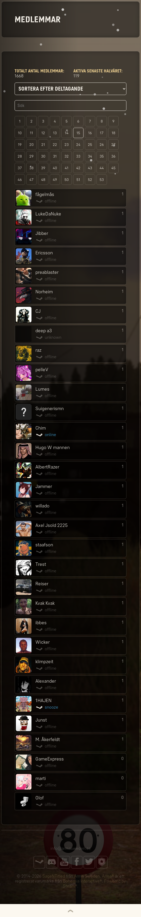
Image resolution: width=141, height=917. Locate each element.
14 (66, 133)
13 (55, 133)
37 (20, 168)
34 (90, 156)
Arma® (108, 876)
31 (55, 156)
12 (43, 133)
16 (90, 133)
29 (31, 156)
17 (102, 133)
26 (102, 144)
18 (113, 133)
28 (20, 156)
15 (78, 133)
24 (78, 144)
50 (67, 180)
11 (31, 133)
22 (55, 144)
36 (113, 156)
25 (90, 144)
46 (20, 180)
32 (67, 156)
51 (78, 180)
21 (43, 144)
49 (55, 180)
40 (55, 168)
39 (43, 168)
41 (66, 168)
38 (31, 168)
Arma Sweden (87, 876)
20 (31, 144)
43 (90, 168)
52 (90, 180)
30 (43, 156)
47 (31, 180)
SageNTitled (53, 876)
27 (113, 144)
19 (20, 144)
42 (78, 168)
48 (43, 180)
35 (102, 156)
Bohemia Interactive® (82, 881)
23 (67, 144)
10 (20, 133)
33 (78, 156)
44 (102, 168)
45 (113, 168)
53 (102, 180)
